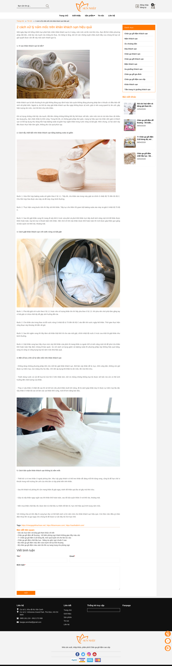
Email (72, 556)
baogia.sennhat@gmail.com (30, 622)
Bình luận (21, 565)
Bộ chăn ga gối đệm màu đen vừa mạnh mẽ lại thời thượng (40, 543)
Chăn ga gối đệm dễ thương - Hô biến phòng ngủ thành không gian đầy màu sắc (49, 535)
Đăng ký (143, 7)
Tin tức (66, 621)
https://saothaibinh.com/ (75, 525)
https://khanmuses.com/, (56, 525)
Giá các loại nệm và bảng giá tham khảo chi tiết (36, 533)
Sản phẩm (68, 617)
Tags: (19, 525)
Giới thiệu (67, 614)
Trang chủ (68, 610)
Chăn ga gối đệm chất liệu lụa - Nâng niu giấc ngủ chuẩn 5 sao (42, 540)
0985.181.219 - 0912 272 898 (31, 618)
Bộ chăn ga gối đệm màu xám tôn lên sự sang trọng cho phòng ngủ (44, 545)
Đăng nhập (144, 5)
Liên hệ (66, 624)
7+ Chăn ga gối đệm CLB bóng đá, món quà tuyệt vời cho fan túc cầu (44, 538)
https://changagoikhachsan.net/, (34, 525)
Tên (18, 556)
